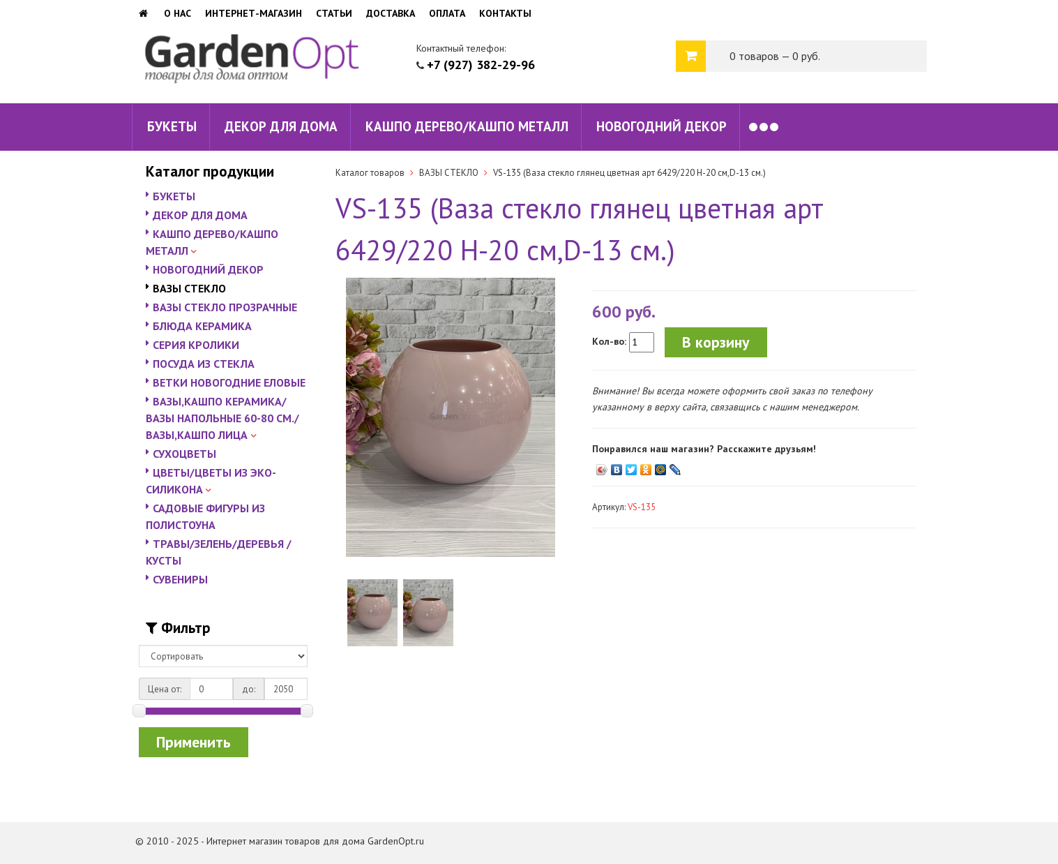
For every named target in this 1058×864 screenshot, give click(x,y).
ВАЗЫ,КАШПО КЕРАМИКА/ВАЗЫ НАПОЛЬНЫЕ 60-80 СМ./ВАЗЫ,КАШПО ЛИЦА (222, 418)
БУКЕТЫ (172, 126)
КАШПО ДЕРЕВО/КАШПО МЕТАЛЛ (466, 126)
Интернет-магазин (253, 13)
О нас (177, 13)
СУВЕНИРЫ (180, 579)
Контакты (505, 13)
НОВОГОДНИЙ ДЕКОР (661, 126)
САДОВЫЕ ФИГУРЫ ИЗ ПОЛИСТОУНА (205, 516)
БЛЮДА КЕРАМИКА (202, 326)
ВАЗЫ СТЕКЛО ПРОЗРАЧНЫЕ (225, 307)
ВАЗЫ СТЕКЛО (189, 288)
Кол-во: (609, 341)
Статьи (334, 13)
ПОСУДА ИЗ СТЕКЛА (204, 364)
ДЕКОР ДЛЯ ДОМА (281, 126)
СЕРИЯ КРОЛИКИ (196, 345)
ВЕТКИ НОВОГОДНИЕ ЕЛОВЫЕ (229, 382)
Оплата (447, 13)
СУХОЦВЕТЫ (184, 454)
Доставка (390, 13)
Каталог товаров (370, 173)
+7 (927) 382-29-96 (481, 65)
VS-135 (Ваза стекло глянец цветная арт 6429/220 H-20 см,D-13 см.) (629, 173)
